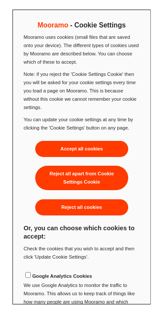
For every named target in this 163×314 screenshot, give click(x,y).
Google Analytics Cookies (62, 276)
